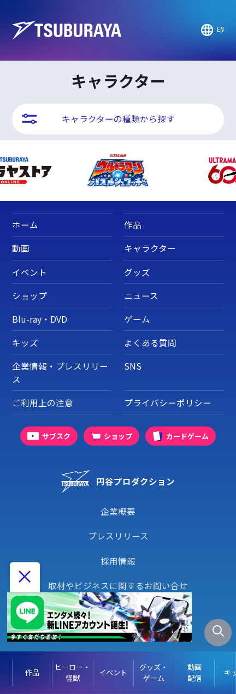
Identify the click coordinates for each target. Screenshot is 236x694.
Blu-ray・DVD (39, 319)
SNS (132, 366)
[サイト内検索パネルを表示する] (218, 632)
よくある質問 (150, 342)
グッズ (137, 272)
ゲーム (137, 319)
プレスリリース (118, 536)
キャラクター (150, 248)
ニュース (141, 295)
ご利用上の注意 (42, 402)
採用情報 (118, 561)
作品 (32, 672)
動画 (21, 248)
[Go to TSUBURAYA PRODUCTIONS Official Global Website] (212, 30)
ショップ (29, 295)
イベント (113, 672)
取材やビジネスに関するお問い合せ (118, 585)
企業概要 (118, 511)
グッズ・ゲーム (153, 672)
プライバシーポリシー (167, 402)
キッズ (25, 342)
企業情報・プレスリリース (60, 372)
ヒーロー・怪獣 (72, 672)
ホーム (25, 224)
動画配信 (194, 672)
